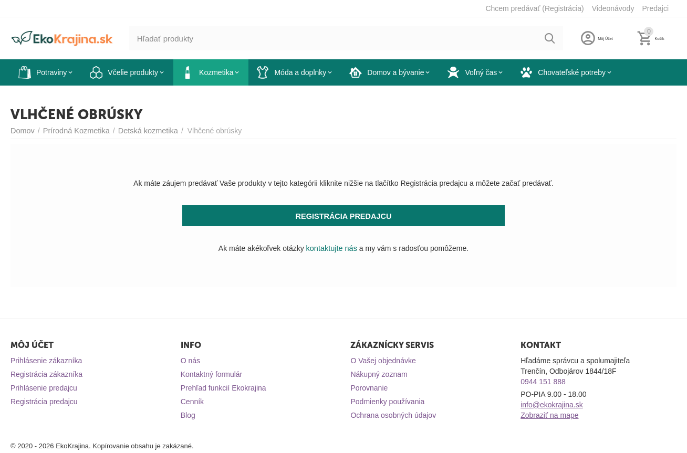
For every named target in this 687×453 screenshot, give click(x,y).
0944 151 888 (543, 381)
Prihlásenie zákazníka (46, 360)
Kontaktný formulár (212, 374)
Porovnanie (369, 388)
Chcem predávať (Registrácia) (534, 8)
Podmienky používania (387, 401)
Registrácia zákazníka (46, 374)
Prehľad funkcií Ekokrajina (223, 388)
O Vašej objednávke (382, 360)
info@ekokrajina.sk (552, 405)
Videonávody (613, 8)
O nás (190, 360)
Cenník (192, 401)
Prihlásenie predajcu (44, 388)
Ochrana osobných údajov (393, 415)
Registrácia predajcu (44, 401)
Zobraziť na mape (549, 415)
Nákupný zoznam (378, 374)
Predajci (655, 8)
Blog (188, 415)
